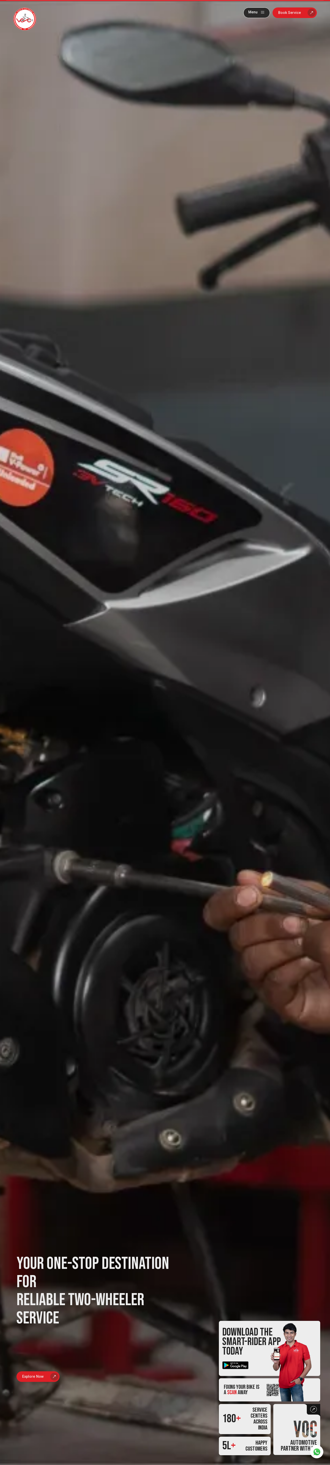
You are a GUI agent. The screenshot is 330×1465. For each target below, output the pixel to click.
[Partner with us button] (296, 1429)
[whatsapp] (317, 1452)
